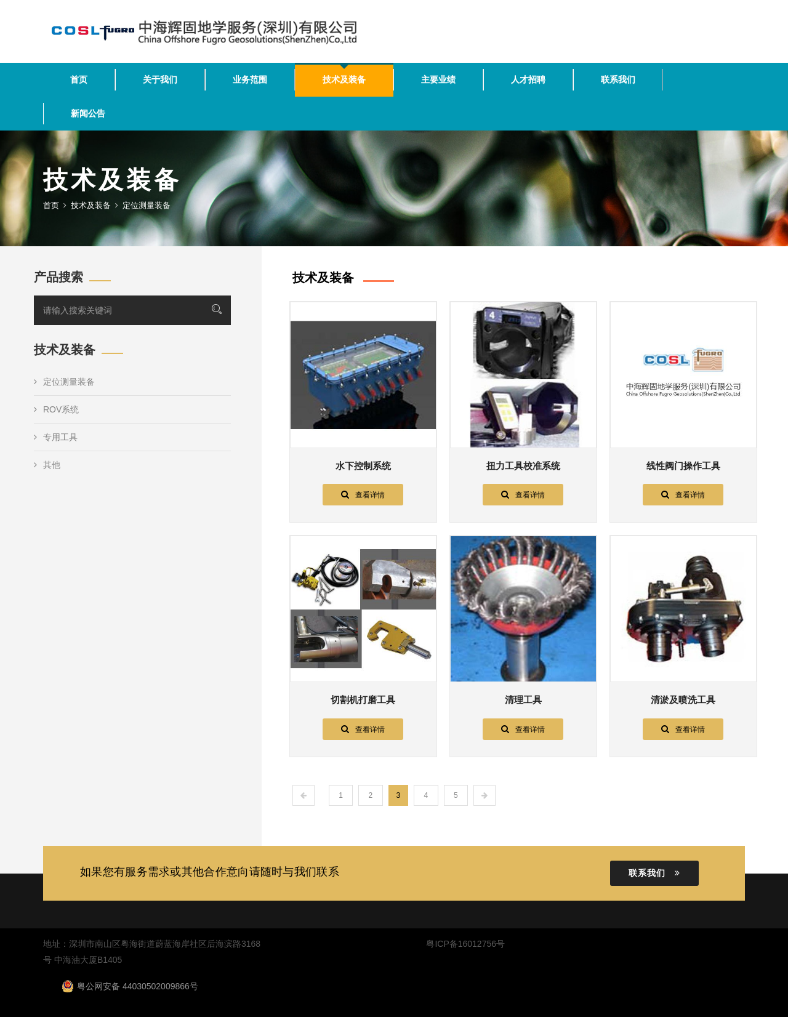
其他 (47, 465)
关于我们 (160, 79)
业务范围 (250, 79)
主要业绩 (438, 79)
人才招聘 (528, 79)
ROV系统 (56, 409)
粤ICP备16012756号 (465, 944)
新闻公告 (88, 113)
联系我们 (618, 79)
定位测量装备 (64, 382)
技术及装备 (344, 79)
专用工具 (56, 437)
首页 (78, 79)
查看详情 (363, 494)
